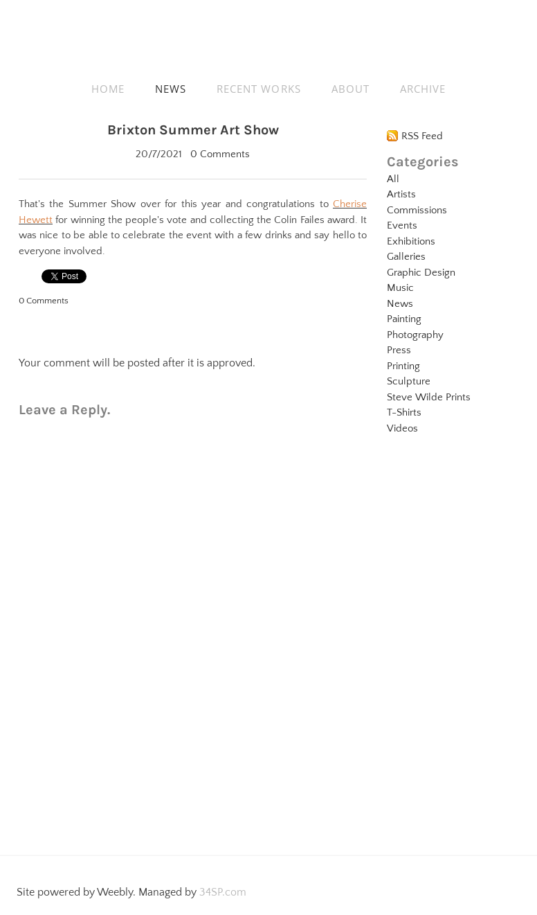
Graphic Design (421, 272)
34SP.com (222, 892)
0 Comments (220, 154)
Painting (404, 319)
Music (400, 288)
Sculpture (408, 381)
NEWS (170, 89)
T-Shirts (404, 412)
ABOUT (350, 89)
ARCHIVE (423, 89)
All (393, 179)
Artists (401, 194)
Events (402, 225)
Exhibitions (411, 241)
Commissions (417, 210)
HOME (108, 89)
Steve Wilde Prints (429, 397)
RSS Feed (422, 136)
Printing (403, 366)
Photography (415, 335)
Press (399, 350)
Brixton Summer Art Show (193, 130)
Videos (402, 428)
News (400, 304)
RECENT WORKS (259, 89)
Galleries (406, 257)
